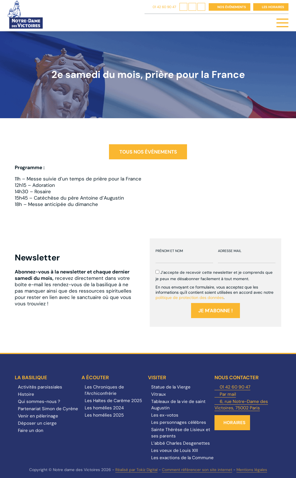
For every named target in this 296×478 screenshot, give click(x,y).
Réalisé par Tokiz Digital (136, 469)
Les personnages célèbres (178, 422)
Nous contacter (236, 377)
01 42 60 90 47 (164, 7)
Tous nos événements (148, 152)
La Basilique (31, 377)
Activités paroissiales (40, 387)
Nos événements (231, 7)
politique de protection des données (190, 297)
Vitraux (158, 394)
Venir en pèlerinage (38, 416)
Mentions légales (251, 469)
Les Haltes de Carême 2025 (113, 401)
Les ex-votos (164, 415)
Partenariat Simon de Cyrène (48, 409)
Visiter (157, 377)
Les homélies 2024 (104, 408)
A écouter (95, 377)
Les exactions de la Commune (182, 458)
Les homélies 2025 (104, 415)
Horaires (234, 423)
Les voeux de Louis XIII (174, 450)
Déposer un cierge (37, 423)
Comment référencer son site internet (197, 469)
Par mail (228, 394)
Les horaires (273, 7)
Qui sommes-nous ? (39, 401)
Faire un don (30, 430)
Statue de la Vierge (170, 387)
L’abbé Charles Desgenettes (180, 443)
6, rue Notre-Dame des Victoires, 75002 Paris (241, 405)
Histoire (26, 394)
